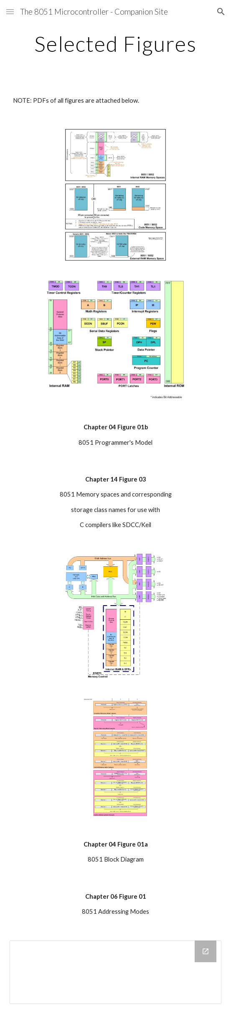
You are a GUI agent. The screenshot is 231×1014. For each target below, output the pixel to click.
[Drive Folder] (115, 972)
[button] (10, 11)
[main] (115, 44)
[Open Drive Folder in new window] (205, 951)
